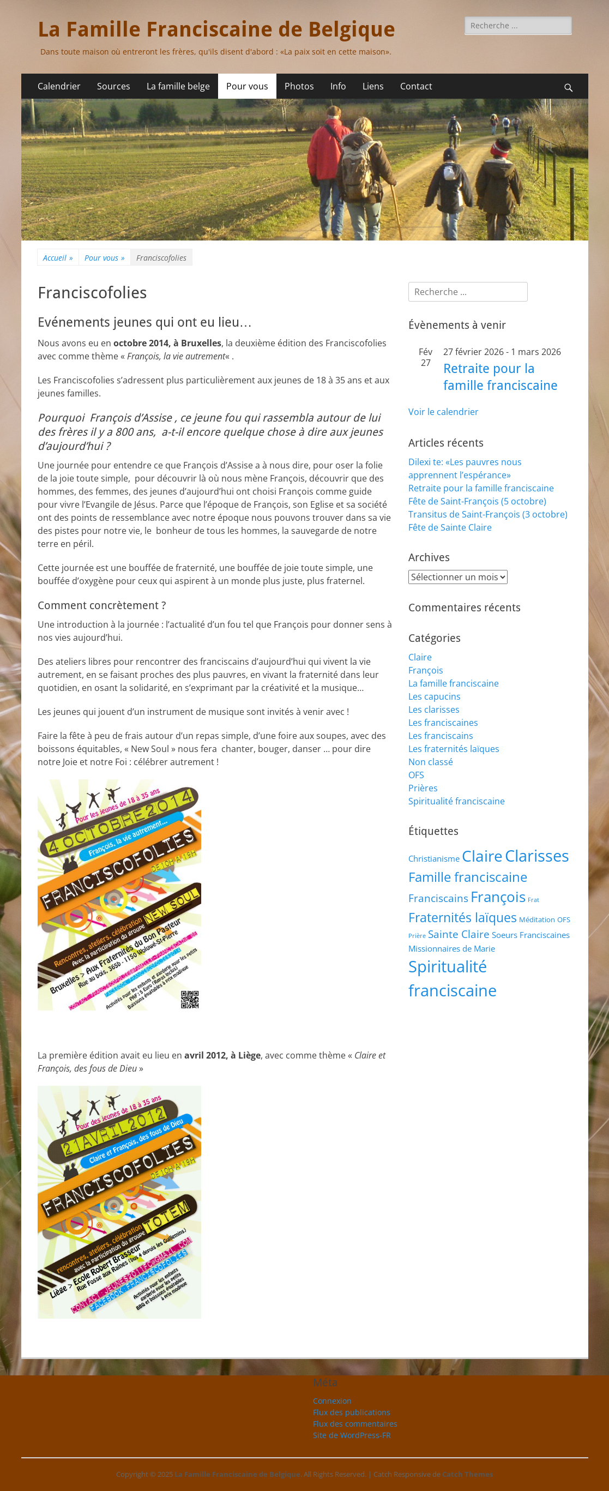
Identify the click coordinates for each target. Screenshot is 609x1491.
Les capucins (434, 696)
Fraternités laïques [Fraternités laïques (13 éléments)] (462, 917)
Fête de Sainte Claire (450, 527)
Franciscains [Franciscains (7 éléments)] (438, 898)
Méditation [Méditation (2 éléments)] (537, 919)
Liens (373, 86)
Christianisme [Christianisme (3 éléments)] (434, 858)
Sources (113, 86)
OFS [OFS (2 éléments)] (563, 919)
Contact (416, 86)
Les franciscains (440, 736)
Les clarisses (434, 710)
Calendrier (59, 86)
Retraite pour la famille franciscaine (481, 488)
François (425, 670)
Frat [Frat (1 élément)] (533, 900)
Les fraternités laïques (453, 749)
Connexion (332, 1401)
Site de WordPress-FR (352, 1435)
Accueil (58, 257)
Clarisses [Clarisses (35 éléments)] (537, 855)
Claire (420, 657)
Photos (299, 86)
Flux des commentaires (355, 1423)
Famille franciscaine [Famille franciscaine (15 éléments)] (467, 877)
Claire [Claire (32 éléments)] (482, 855)
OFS (416, 775)
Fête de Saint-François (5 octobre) (477, 501)
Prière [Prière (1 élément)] (417, 936)
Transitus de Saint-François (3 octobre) (488, 514)
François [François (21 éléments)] (498, 896)
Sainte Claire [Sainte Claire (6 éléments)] (459, 934)
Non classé (430, 762)
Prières (423, 788)
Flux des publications (351, 1412)
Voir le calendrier (443, 412)
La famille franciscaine (453, 683)
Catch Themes (467, 1474)
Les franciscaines (443, 723)
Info (338, 86)
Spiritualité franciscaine (456, 801)
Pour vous (247, 86)
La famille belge (178, 86)
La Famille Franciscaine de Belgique (216, 29)
